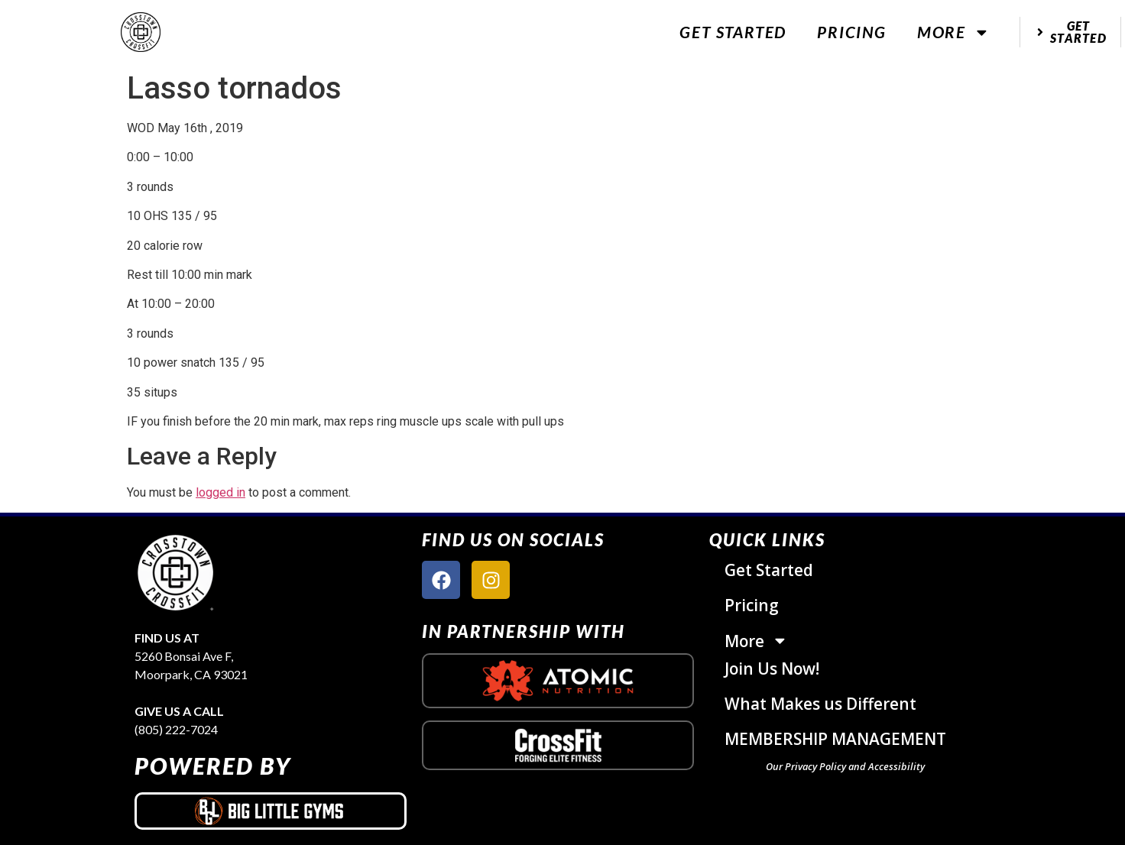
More (953, 32)
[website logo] (140, 32)
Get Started (732, 31)
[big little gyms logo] (270, 810)
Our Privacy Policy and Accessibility (845, 766)
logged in (220, 492)
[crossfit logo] (558, 745)
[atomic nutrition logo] (558, 680)
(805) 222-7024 (176, 729)
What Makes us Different (820, 703)
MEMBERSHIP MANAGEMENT (835, 738)
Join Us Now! (772, 668)
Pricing (852, 31)
